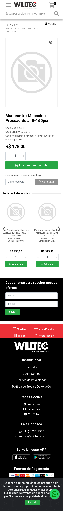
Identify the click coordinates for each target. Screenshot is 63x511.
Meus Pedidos (44, 329)
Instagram (32, 404)
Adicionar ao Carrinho (32, 165)
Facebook (31, 409)
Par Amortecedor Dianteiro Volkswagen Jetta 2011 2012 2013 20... (47, 233)
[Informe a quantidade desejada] (15, 156)
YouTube (31, 414)
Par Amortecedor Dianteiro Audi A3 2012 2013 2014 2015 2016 (16, 233)
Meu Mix (19, 329)
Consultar (46, 181)
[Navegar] (4, 228)
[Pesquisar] (56, 13)
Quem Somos (31, 373)
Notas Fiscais (44, 335)
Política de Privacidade (32, 380)
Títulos (19, 335)
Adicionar (16, 264)
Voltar (51, 23)
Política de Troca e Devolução (31, 386)
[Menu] (8, 5)
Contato (31, 367)
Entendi (32, 502)
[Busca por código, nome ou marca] (28, 13)
